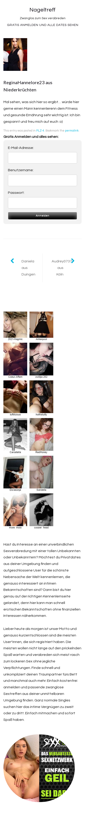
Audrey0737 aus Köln (62, 267)
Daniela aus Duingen (28, 267)
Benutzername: (21, 170)
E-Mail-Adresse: (21, 148)
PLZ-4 (40, 130)
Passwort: (16, 192)
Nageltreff (42, 10)
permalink (72, 130)
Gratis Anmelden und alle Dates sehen (42, 25)
